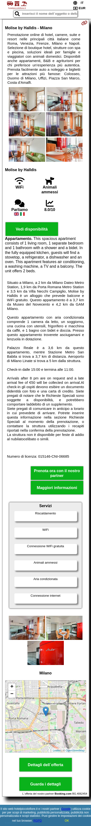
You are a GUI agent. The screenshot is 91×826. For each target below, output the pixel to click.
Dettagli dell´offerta (45, 765)
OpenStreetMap (75, 750)
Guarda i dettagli (45, 784)
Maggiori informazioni (57, 488)
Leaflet (57, 750)
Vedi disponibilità (32, 229)
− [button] (11, 694)
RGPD (37, 820)
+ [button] (11, 687)
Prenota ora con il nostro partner (57, 473)
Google (66, 809)
